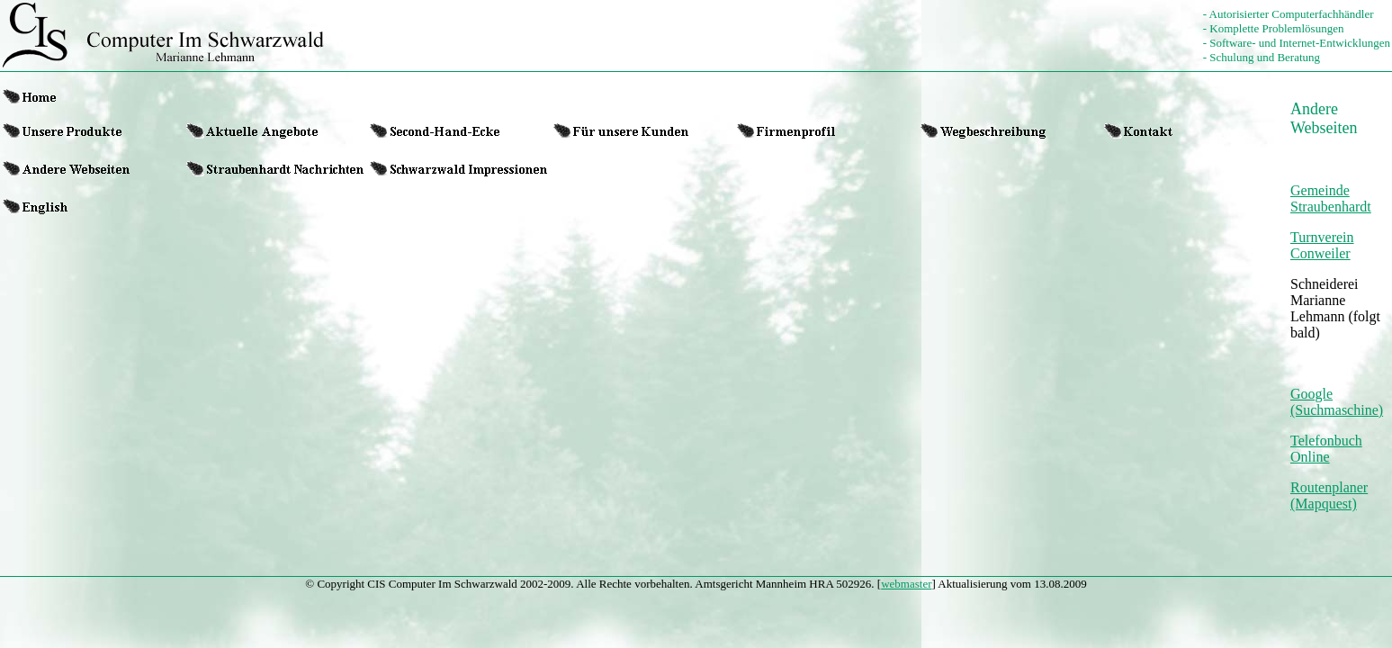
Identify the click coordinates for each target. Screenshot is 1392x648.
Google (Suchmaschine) (1336, 402)
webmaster (906, 583)
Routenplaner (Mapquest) (1329, 495)
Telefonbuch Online (1326, 448)
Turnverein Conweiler (1322, 245)
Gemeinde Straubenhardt (1330, 198)
